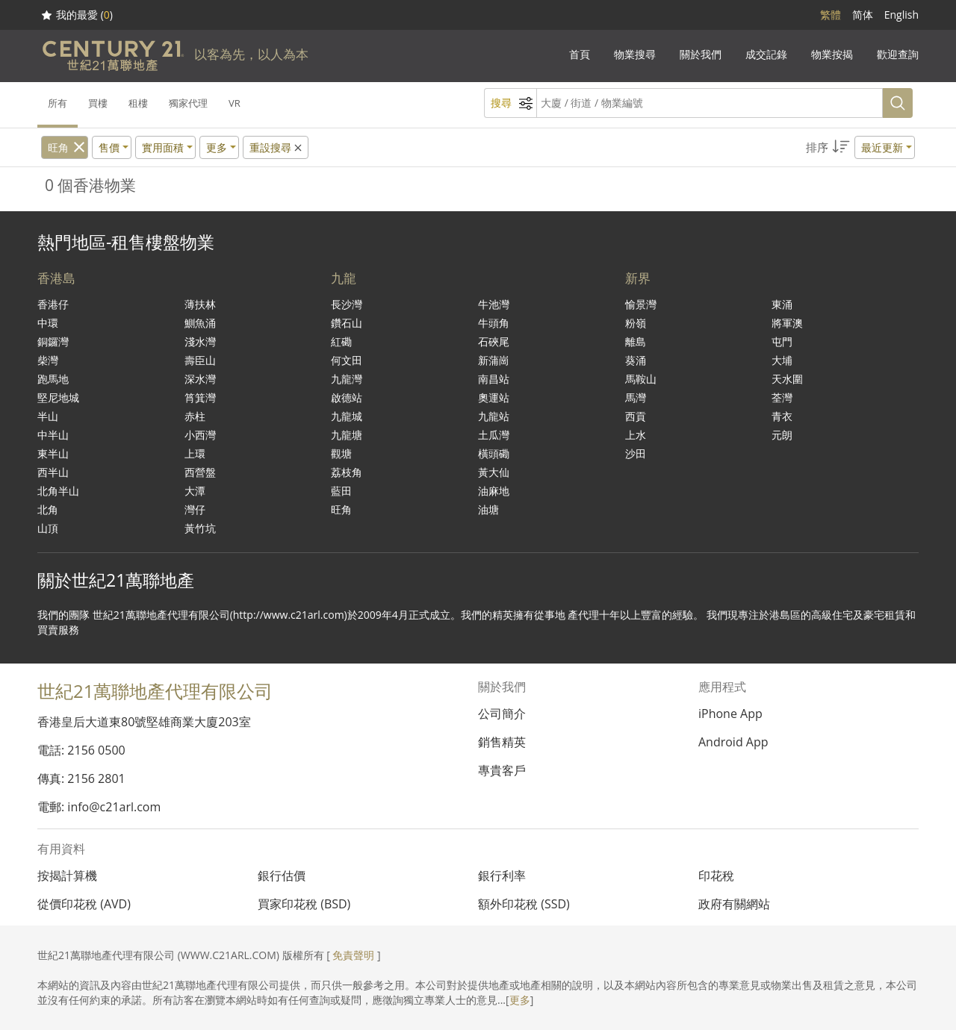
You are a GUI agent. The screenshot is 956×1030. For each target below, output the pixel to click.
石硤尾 (493, 341)
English (901, 14)
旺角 (58, 147)
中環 (47, 323)
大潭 (194, 491)
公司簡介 (502, 713)
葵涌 (635, 360)
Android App (733, 742)
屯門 (782, 341)
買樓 (98, 103)
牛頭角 (493, 323)
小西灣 (200, 435)
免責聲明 (353, 955)
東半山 (53, 453)
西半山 (53, 472)
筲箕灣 (200, 397)
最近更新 (882, 147)
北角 (47, 509)
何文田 (346, 360)
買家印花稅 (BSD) (304, 904)
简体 (862, 14)
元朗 (782, 435)
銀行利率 (502, 875)
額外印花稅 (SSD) (524, 904)
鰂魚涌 (200, 323)
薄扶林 (200, 304)
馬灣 (635, 397)
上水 (635, 435)
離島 (635, 341)
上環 (194, 453)
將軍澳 (787, 323)
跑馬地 (53, 379)
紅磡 (341, 341)
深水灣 (200, 379)
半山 (47, 416)
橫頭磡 (493, 453)
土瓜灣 (493, 435)
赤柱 (194, 416)
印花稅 (716, 875)
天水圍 (787, 379)
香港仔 (53, 304)
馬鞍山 (641, 379)
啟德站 (346, 397)
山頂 (47, 528)
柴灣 (47, 360)
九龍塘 (346, 435)
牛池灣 (493, 304)
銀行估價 (281, 875)
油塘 (488, 509)
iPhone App (730, 713)
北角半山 (58, 491)
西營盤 (200, 472)
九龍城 (346, 416)
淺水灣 (200, 341)
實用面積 (163, 147)
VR (234, 103)
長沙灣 (346, 304)
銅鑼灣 (53, 341)
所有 (57, 103)
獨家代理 (188, 103)
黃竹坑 (200, 528)
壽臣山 (200, 360)
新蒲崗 (493, 360)
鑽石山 (346, 323)
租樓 (138, 103)
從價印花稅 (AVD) (84, 904)
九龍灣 (346, 379)
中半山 (53, 435)
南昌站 (493, 379)
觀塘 (341, 453)
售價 (109, 147)
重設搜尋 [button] (276, 147)
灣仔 (194, 509)
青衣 (782, 416)
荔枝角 (346, 472)
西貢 (635, 416)
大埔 (782, 360)
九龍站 (493, 416)
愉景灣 (641, 304)
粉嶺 (635, 323)
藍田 (341, 491)
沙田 (635, 453)
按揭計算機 (67, 875)
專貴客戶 (502, 770)
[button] (860, 147)
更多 (519, 1000)
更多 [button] (216, 147)
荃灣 (782, 397)
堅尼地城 (58, 397)
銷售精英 (502, 742)
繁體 (830, 14)
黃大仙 (493, 472)
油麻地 (493, 491)
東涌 (782, 304)
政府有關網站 (734, 904)
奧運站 (493, 397)
